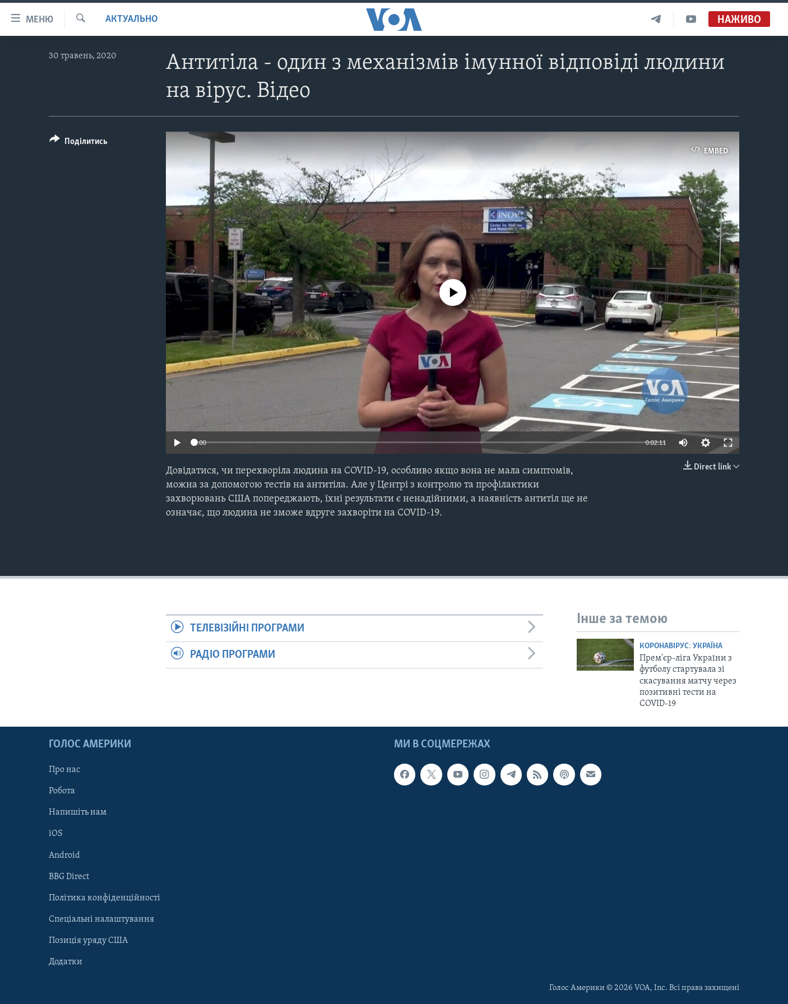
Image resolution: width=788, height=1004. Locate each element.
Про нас (64, 769)
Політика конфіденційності (104, 897)
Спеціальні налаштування (101, 918)
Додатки (65, 961)
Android (64, 854)
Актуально (131, 19)
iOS (56, 833)
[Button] (78, 143)
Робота (62, 791)
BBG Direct (69, 876)
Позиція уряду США (88, 940)
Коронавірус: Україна (680, 646)
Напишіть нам (77, 812)
